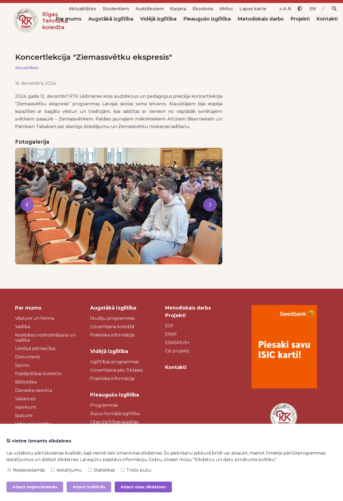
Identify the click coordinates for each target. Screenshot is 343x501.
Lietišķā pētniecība (35, 348)
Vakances (25, 398)
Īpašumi (23, 415)
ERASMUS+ (177, 342)
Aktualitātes (82, 8)
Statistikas (101, 470)
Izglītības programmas (114, 361)
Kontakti (327, 19)
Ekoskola (203, 8)
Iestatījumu (66, 470)
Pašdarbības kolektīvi (38, 373)
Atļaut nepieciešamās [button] (34, 487)
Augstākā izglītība (110, 19)
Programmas (104, 405)
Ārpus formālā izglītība (115, 413)
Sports (22, 365)
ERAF (171, 334)
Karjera (178, 8)
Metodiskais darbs (260, 19)
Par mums (68, 19)
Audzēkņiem (149, 8)
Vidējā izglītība (158, 19)
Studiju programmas (112, 318)
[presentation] (27, 208)
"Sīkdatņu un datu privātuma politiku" (234, 459)
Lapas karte (253, 8)
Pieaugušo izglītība (207, 19)
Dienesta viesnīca (33, 390)
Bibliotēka (26, 382)
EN (313, 8)
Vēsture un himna (34, 318)
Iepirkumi (25, 407)
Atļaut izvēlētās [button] (89, 487)
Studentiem (116, 8)
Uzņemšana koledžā (112, 326)
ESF (169, 325)
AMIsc (226, 8)
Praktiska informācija (112, 335)
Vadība (22, 326)
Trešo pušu (136, 470)
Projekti (300, 19)
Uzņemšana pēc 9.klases (116, 370)
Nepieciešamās (26, 470)
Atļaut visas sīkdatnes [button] (143, 487)
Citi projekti (177, 351)
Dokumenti (27, 356)
